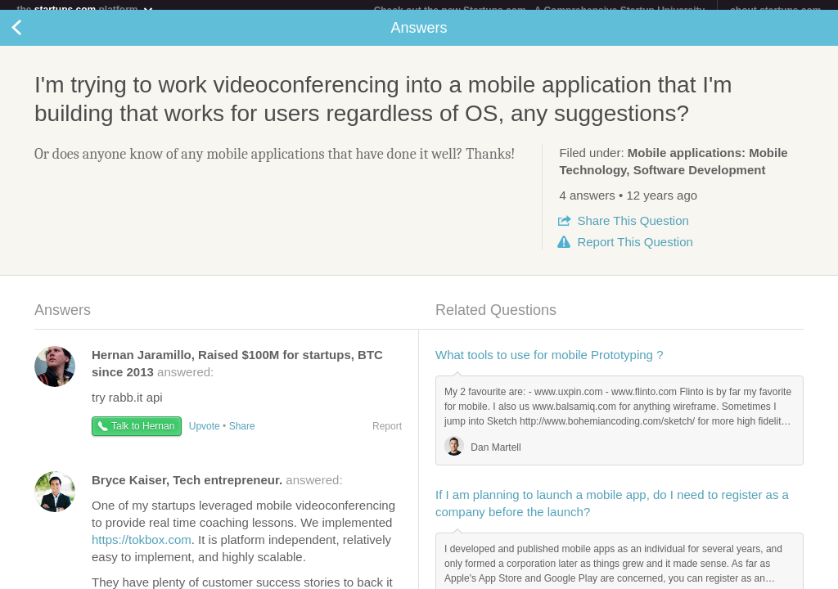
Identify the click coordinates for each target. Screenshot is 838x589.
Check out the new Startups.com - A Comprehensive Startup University (539, 10)
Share (632, 230)
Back (32, 38)
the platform (85, 9)
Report (634, 252)
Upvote (204, 436)
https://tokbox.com (141, 549)
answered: (217, 490)
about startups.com (775, 10)
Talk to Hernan (142, 436)
